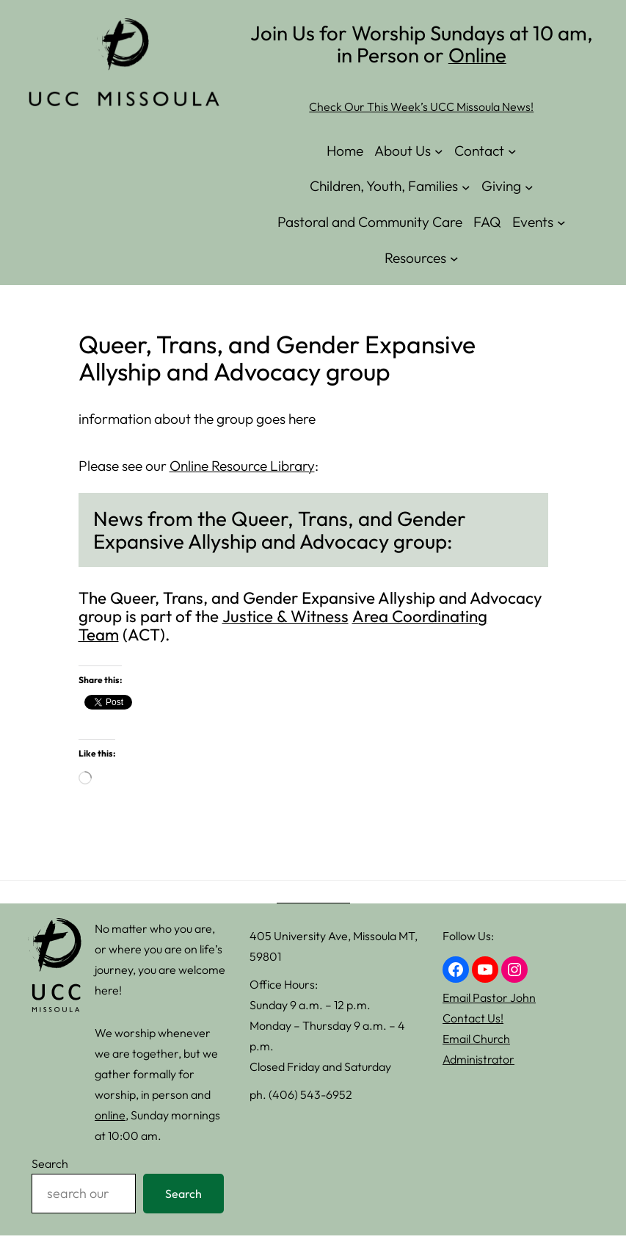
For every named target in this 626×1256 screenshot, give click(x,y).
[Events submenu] (561, 222)
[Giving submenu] (529, 186)
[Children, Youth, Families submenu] (466, 186)
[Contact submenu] (512, 151)
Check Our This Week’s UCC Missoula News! (421, 106)
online (110, 1115)
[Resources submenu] (454, 258)
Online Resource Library (242, 465)
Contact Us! (473, 1018)
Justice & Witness (285, 616)
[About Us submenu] (438, 151)
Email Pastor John (489, 997)
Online (477, 55)
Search (50, 1163)
